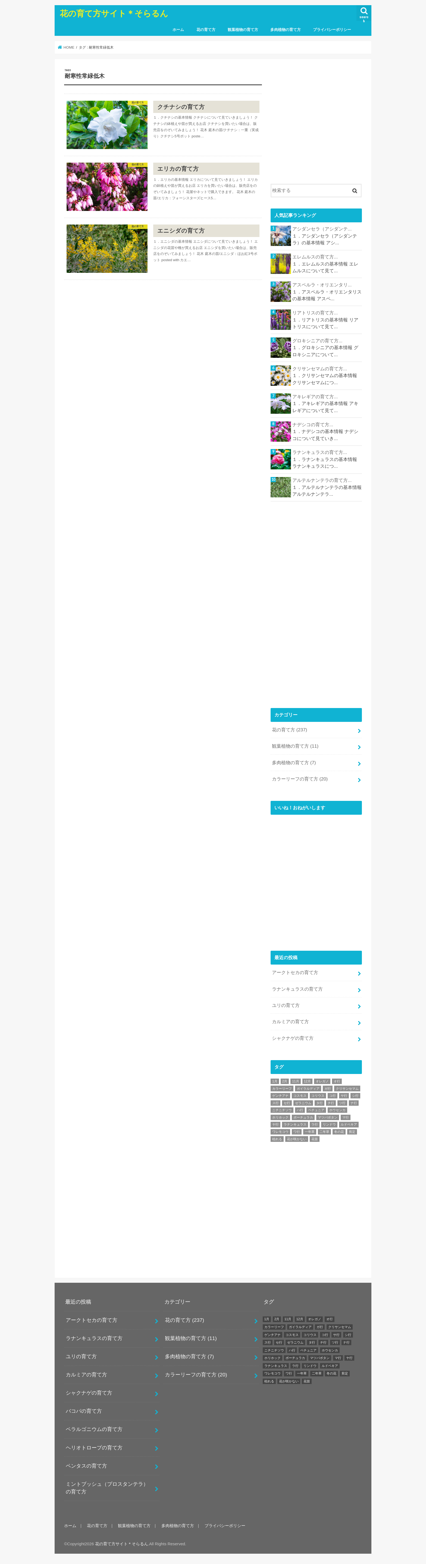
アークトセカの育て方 (295, 972)
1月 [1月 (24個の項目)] (274, 1081)
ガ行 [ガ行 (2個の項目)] (327, 1089)
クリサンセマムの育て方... (319, 368)
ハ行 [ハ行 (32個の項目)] (300, 1110)
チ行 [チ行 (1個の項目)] (331, 1103)
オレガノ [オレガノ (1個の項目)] (322, 1081)
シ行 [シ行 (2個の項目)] (355, 1096)
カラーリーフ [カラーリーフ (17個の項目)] (282, 1089)
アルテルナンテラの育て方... (322, 480)
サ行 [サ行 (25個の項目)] (344, 1096)
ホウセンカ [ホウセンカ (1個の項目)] (337, 1110)
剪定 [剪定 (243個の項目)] (352, 1132)
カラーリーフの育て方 (300, 779)
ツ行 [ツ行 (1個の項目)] (342, 1103)
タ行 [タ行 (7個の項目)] (319, 1103)
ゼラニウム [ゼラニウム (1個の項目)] (303, 1103)
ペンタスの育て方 (86, 1466)
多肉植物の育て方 (285, 29)
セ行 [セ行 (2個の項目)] (287, 1103)
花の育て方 (205, 29)
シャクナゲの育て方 (293, 1038)
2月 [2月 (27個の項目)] (284, 1081)
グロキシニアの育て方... (317, 340)
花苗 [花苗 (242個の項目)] (314, 1139)
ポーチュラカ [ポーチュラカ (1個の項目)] (303, 1117)
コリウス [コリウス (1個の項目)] (317, 1096)
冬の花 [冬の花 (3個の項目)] (339, 1132)
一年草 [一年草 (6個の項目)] (310, 1132)
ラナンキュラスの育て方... (319, 452)
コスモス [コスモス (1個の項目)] (299, 1096)
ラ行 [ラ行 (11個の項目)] (314, 1124)
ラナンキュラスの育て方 (297, 989)
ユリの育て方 (286, 1005)
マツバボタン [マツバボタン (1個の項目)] (327, 1117)
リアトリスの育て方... (315, 312)
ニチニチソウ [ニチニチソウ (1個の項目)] (282, 1110)
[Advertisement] (316, 125)
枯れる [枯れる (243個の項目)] (277, 1139)
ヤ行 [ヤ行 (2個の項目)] (275, 1124)
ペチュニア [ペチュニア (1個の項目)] (316, 1110)
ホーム (178, 29)
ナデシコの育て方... (312, 424)
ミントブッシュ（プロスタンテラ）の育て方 (107, 1488)
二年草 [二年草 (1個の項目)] (324, 1132)
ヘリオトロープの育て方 (94, 1448)
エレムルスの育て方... (315, 257)
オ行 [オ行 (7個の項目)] (337, 1081)
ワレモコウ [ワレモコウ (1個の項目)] (280, 1132)
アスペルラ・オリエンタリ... (322, 284)
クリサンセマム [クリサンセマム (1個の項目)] (347, 1089)
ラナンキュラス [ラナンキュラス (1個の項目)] (295, 1124)
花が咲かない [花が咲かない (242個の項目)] (296, 1139)
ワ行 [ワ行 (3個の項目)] (296, 1132)
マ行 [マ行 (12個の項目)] (345, 1117)
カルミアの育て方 (290, 1021)
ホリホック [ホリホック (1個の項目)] (280, 1117)
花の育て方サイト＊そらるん (114, 13)
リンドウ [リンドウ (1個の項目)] (329, 1124)
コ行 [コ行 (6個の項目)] (332, 1096)
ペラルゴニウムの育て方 (94, 1429)
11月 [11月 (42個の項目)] (295, 1081)
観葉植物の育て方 (243, 29)
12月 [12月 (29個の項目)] (307, 1081)
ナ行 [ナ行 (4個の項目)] (353, 1103)
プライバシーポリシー (332, 29)
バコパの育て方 (84, 1411)
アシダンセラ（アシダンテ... (322, 229)
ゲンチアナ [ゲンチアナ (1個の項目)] (280, 1096)
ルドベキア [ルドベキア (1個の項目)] (349, 1124)
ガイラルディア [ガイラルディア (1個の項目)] (308, 1089)
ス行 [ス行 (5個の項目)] (275, 1103)
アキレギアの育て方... (315, 396)
